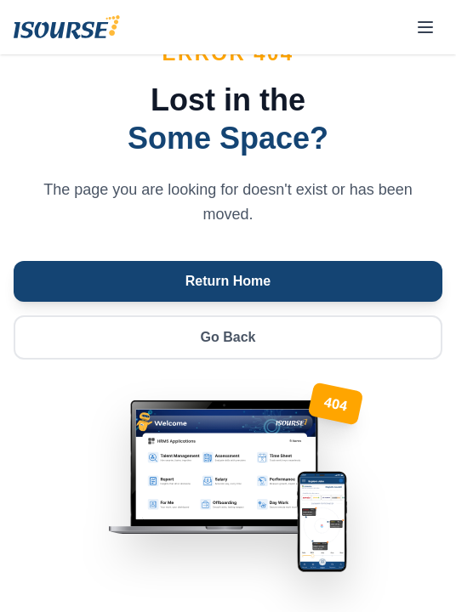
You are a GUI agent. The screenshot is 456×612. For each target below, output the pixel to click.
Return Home (228, 281)
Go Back (228, 337)
